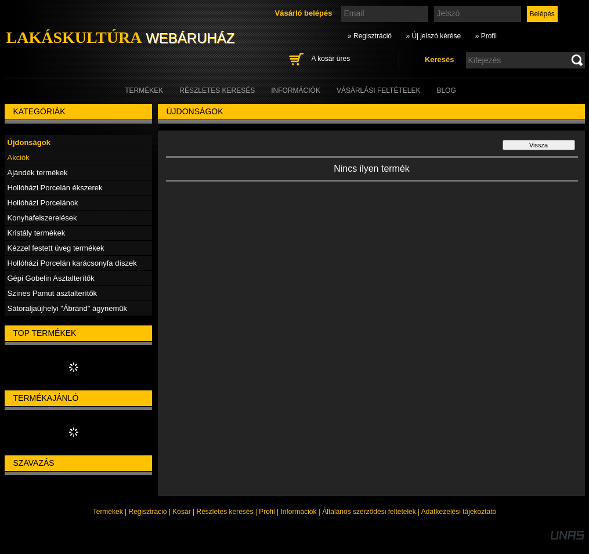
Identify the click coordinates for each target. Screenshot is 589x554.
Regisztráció (148, 512)
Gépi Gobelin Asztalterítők (51, 278)
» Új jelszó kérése (433, 36)
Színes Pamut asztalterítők (52, 293)
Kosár (181, 512)
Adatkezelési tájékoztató (458, 512)
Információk (298, 512)
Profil (266, 512)
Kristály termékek (37, 233)
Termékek (108, 512)
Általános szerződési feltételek (368, 512)
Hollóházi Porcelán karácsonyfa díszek (72, 263)
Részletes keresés (225, 512)
